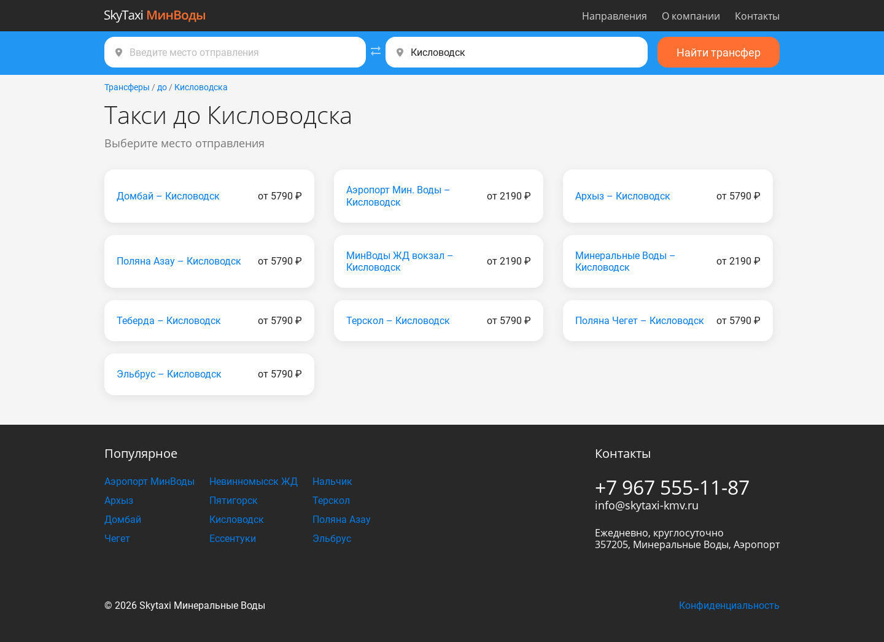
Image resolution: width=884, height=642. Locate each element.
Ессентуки (232, 538)
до (162, 87)
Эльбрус (331, 538)
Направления (614, 16)
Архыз (118, 500)
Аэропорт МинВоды (149, 481)
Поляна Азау (341, 519)
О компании (691, 16)
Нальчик (332, 481)
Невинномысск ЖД (253, 481)
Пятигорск (233, 500)
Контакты (757, 16)
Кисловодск (236, 519)
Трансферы (127, 87)
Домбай (122, 519)
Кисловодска (201, 87)
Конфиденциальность (729, 605)
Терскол (331, 500)
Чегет (117, 538)
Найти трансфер (719, 52)
